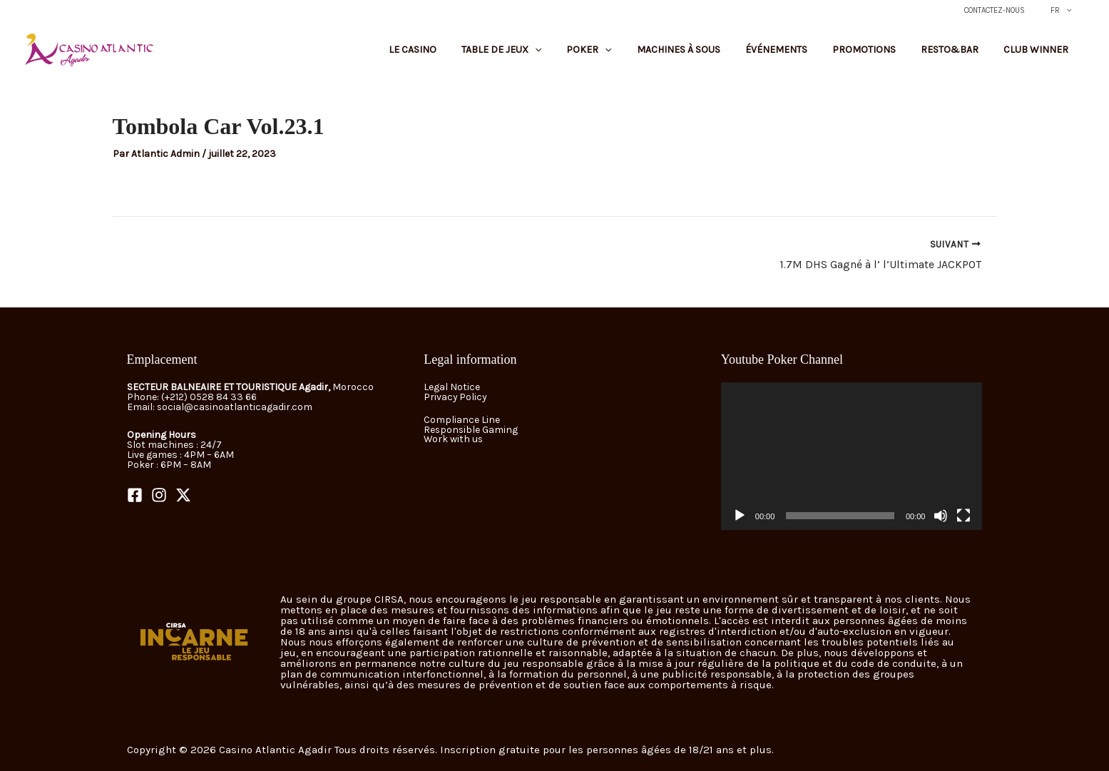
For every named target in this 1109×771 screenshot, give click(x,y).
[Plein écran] (963, 516)
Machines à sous (726, 55)
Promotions (890, 55)
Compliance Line (462, 420)
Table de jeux (570, 55)
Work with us (454, 440)
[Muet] (941, 516)
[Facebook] (135, 496)
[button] (1070, 10)
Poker (647, 55)
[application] (852, 456)
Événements (813, 55)
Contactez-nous (1008, 10)
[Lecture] (739, 516)
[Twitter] (183, 496)
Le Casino (492, 55)
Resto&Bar (965, 55)
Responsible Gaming (471, 430)
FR (1065, 10)
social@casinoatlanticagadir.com (235, 408)
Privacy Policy (456, 398)
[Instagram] (159, 496)
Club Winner (1040, 55)
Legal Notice (452, 388)
